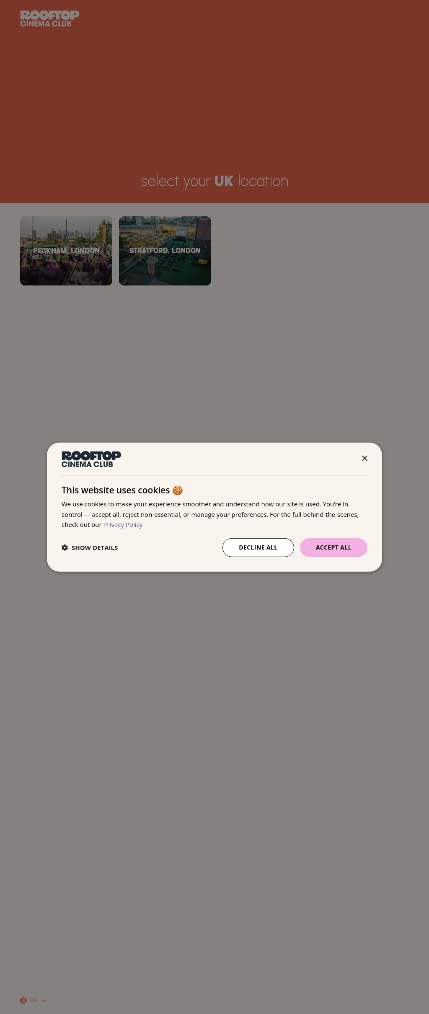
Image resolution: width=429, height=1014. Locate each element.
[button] (90, 547)
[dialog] (214, 506)
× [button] (364, 459)
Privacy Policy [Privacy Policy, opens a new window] (123, 524)
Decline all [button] (258, 547)
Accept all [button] (333, 547)
